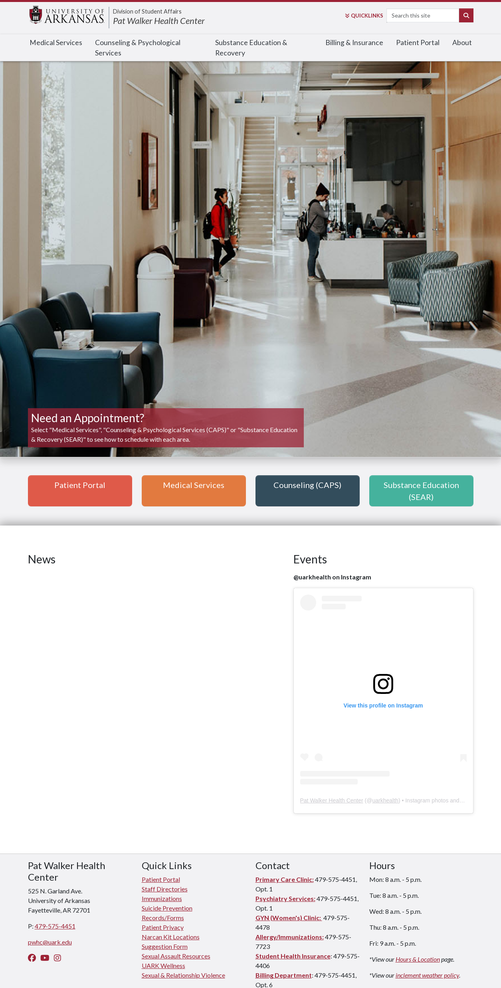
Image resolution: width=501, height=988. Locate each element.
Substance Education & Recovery (251, 47)
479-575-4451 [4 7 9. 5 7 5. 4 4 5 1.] (55, 926)
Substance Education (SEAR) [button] (421, 491)
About (462, 42)
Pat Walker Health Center (159, 20)
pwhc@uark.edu (50, 942)
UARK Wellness (163, 965)
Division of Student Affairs (147, 11)
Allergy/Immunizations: (289, 937)
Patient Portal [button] (79, 485)
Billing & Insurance (354, 42)
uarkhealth (385, 800)
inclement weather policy (427, 975)
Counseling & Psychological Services (137, 47)
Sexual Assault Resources (176, 956)
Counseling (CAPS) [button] (307, 485)
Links (364, 15)
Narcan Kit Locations (171, 937)
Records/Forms (163, 917)
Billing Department (283, 975)
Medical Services (56, 42)
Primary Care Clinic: (284, 879)
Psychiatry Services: (285, 898)
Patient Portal (418, 42)
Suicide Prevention (167, 908)
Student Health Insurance (293, 956)
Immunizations (162, 898)
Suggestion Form (165, 946)
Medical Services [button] (193, 485)
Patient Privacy (163, 927)
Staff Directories (165, 889)
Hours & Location (418, 959)
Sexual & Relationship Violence (183, 975)
